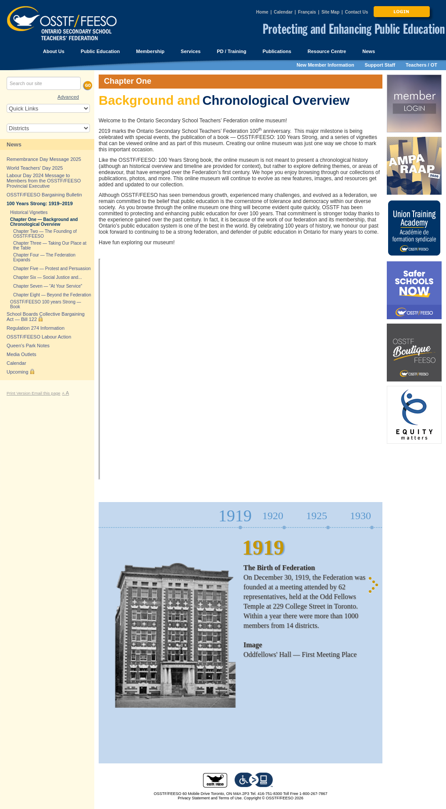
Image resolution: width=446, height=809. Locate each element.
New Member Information (325, 65)
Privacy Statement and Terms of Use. (210, 798)
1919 (235, 516)
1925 (316, 515)
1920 (272, 515)
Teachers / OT (421, 65)
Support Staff (380, 65)
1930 (360, 515)
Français (307, 12)
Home (262, 12)
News (14, 144)
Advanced (68, 97)
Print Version (19, 393)
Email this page (46, 393)
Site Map (330, 12)
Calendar (283, 12)
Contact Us (356, 12)
